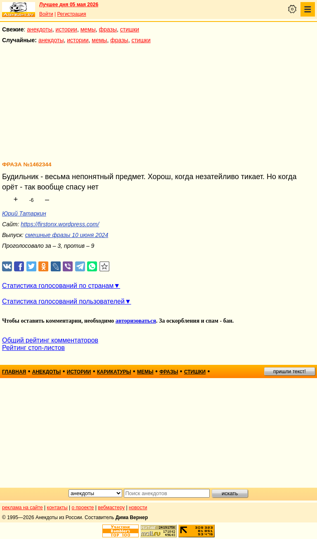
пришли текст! (289, 371)
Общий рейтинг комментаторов (50, 340)
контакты (57, 507)
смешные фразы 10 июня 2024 (66, 235)
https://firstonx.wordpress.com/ (60, 224)
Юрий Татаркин (24, 213)
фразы (108, 29)
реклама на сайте (22, 507)
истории (66, 29)
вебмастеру (111, 507)
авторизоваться (136, 321)
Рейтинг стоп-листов (33, 347)
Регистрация (71, 14)
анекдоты (39, 29)
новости (138, 507)
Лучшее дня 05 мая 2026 (68, 4)
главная (14, 372)
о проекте (83, 507)
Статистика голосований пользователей (63, 301)
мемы (88, 29)
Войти (46, 14)
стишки (129, 29)
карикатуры (114, 372)
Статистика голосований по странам (58, 285)
